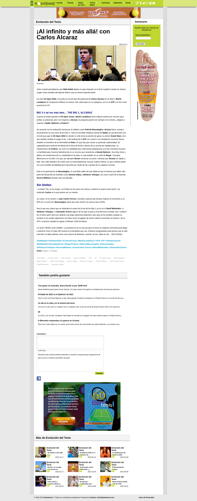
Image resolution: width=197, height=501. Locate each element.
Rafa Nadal (41, 258)
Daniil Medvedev (43, 264)
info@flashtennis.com (105, 497)
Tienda (128, 3)
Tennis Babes (92, 4)
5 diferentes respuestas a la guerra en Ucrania (58, 321)
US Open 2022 (52, 258)
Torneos (60, 3)
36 (39, 312)
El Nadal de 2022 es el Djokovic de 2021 (55, 294)
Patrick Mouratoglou (57, 261)
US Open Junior (105, 258)
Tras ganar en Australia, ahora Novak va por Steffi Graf (62, 286)
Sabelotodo (118, 3)
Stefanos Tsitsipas (86, 261)
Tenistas (70, 3)
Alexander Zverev (57, 264)
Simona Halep (72, 261)
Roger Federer (42, 261)
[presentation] (58, 365)
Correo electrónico (143, 35)
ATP (90, 258)
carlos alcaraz (66, 258)
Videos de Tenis (81, 4)
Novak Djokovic (119, 258)
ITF (95, 258)
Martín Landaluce (79, 258)
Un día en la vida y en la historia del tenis (56, 303)
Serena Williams (101, 261)
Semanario (106, 3)
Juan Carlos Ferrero (117, 261)
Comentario (42, 334)
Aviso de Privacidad (146, 497)
